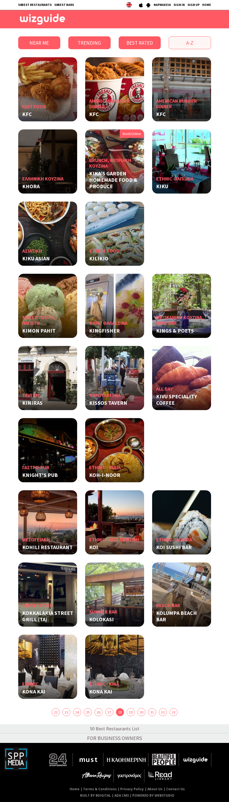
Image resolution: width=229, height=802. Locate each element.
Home (75, 789)
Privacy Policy (132, 789)
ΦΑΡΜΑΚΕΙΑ (162, 5)
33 (173, 712)
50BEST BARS (64, 5)
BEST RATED (139, 43)
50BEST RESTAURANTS (35, 5)
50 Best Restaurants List (114, 729)
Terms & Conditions (100, 789)
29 (131, 712)
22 (56, 712)
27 (109, 712)
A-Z (189, 43)
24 (77, 712)
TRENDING (89, 43)
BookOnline (132, 133)
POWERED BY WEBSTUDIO (153, 795)
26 (98, 712)
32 (163, 712)
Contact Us (175, 789)
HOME (206, 5)
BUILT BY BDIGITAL (95, 795)
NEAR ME (39, 43)
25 (88, 712)
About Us (155, 789)
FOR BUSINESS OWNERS (114, 738)
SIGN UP (193, 5)
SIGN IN (179, 5)
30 (141, 712)
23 (66, 712)
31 (152, 712)
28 (120, 712)
